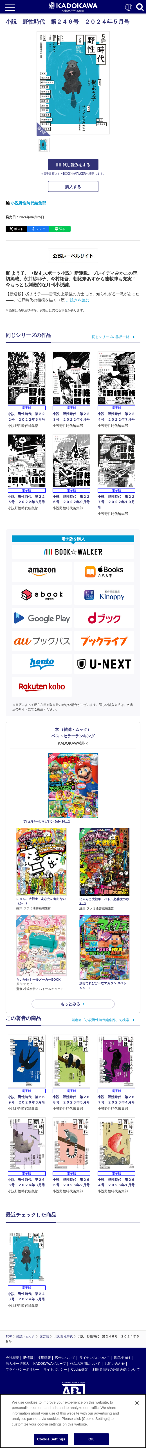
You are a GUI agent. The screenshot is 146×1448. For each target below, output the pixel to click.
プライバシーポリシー (22, 1370)
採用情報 (44, 1358)
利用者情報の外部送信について (116, 1370)
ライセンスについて (94, 1358)
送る (62, 229)
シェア (40, 229)
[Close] (137, 1403)
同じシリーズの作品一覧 (110, 337)
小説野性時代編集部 (28, 203)
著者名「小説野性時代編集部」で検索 (100, 1020)
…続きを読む (77, 300)
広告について (65, 1358)
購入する (73, 186)
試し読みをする (73, 165)
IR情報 (28, 1358)
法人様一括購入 (17, 1364)
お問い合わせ (115, 1364)
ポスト (18, 229)
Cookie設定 (79, 1370)
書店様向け (122, 1358)
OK (91, 1439)
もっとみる (70, 1004)
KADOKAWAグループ (49, 1364)
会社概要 (12, 1358)
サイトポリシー (55, 1370)
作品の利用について (85, 1364)
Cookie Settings (51, 1439)
